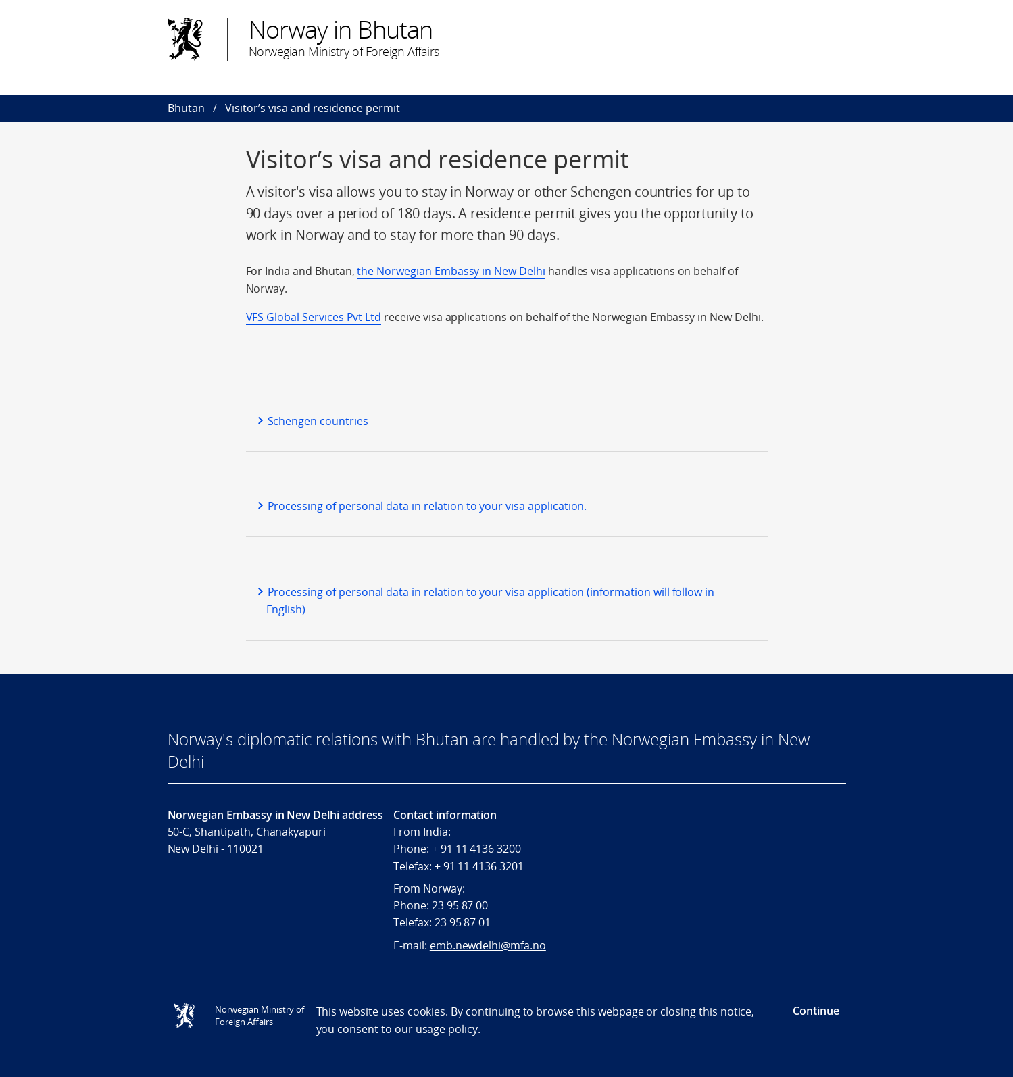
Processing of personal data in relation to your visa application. (427, 506)
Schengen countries (318, 421)
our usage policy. (437, 1029)
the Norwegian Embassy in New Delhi (451, 271)
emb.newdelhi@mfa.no (488, 945)
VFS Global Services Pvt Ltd (314, 316)
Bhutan (186, 108)
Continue (816, 1010)
